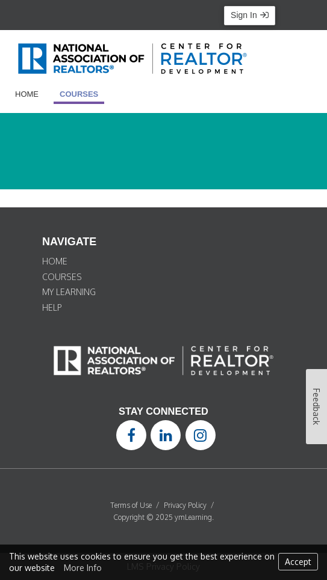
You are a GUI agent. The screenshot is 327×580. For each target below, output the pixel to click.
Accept (298, 562)
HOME (54, 261)
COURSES (62, 277)
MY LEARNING (69, 292)
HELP (52, 307)
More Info (83, 568)
